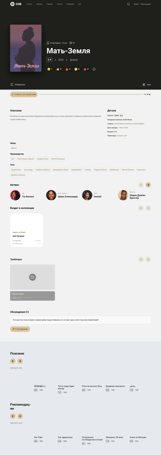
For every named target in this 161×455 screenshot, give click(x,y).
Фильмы (39, 4)
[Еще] (146, 84)
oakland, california (43, 170)
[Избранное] (17, 84)
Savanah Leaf (122, 136)
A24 (12, 159)
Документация (111, 435)
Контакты (85, 435)
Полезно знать (135, 435)
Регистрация (146, 4)
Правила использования (118, 449)
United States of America (123, 124)
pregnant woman (100, 170)
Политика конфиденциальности (140, 449)
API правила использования (115, 438)
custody (88, 170)
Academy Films (42, 159)
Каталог (29, 4)
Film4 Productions (58, 159)
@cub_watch (55, 449)
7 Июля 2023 (123, 128)
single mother (76, 170)
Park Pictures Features (25, 159)
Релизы (59, 4)
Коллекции (70, 4)
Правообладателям (88, 438)
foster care (141, 170)
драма (74, 59)
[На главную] (15, 4)
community (28, 170)
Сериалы (50, 4)
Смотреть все (16, 341)
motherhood (114, 170)
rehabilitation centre (60, 170)
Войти (136, 4)
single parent (16, 170)
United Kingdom (138, 124)
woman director (128, 170)
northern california (18, 175)
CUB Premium (134, 438)
